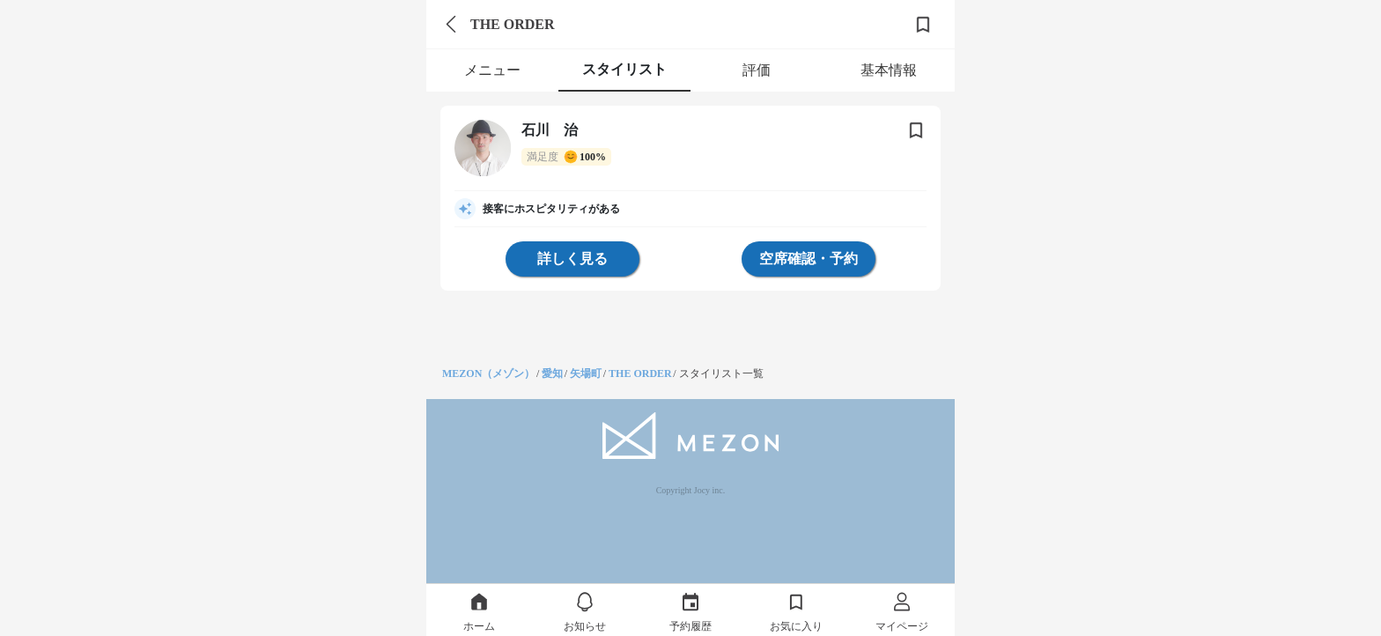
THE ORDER (640, 373)
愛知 (552, 373)
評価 (756, 70)
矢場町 (586, 373)
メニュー (492, 70)
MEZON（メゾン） (488, 373)
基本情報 (888, 70)
